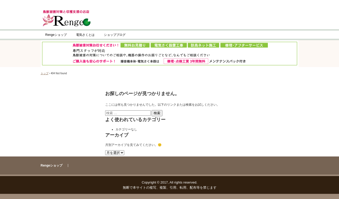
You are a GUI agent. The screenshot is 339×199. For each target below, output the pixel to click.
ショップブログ (115, 35)
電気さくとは (85, 35)
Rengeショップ (56, 35)
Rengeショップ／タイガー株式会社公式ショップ (68, 19)
